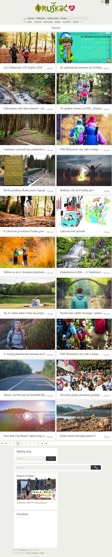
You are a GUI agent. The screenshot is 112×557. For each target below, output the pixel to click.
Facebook (22, 514)
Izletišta (67, 22)
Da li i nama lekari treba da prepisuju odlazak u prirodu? (37, 313)
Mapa (29, 22)
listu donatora (40, 502)
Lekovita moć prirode (72, 231)
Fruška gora (40, 18)
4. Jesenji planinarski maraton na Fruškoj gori (31, 354)
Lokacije (30, 18)
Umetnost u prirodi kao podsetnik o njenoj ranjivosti (34, 149)
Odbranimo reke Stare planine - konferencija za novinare (37, 108)
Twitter (41, 553)
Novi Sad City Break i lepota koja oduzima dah (31, 435)
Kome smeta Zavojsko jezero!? (78, 435)
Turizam (37, 22)
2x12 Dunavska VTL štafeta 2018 (23, 67)
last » (46, 443)
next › (42, 443)
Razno (76, 22)
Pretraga (20, 467)
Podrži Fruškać (25, 475)
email (20, 458)
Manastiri (48, 22)
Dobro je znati (52, 18)
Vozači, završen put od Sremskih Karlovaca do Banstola (36, 394)
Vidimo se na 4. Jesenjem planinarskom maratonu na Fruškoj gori (42, 272)
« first (2, 443)
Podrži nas (21, 502)
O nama (64, 18)
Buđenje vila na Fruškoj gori (77, 190)
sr (107, 2)
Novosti (50, 68)
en (102, 2)
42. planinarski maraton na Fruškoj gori (83, 67)
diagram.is (23, 550)
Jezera (58, 22)
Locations (81, 22)
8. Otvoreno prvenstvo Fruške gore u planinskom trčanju (36, 231)
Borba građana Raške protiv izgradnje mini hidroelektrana (38, 190)
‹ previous (6, 443)
